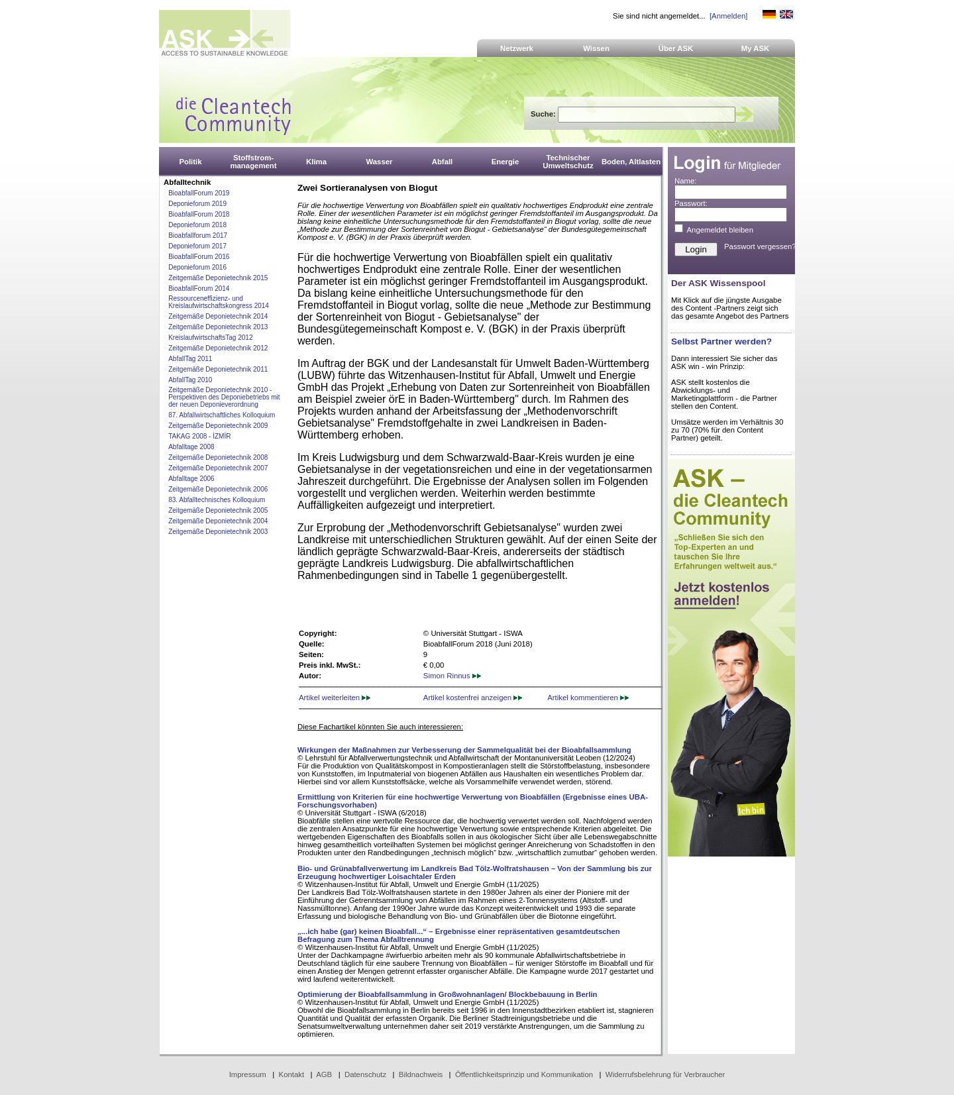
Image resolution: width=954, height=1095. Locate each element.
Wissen (596, 48)
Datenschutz (365, 1074)
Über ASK (676, 48)
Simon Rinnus (452, 676)
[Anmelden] (728, 16)
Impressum (247, 1074)
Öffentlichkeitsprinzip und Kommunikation (524, 1074)
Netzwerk (516, 48)
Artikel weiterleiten (334, 698)
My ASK (755, 48)
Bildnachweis (421, 1074)
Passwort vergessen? (760, 246)
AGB (324, 1074)
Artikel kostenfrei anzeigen (472, 698)
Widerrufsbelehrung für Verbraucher (665, 1074)
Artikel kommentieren (588, 698)
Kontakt (292, 1074)
